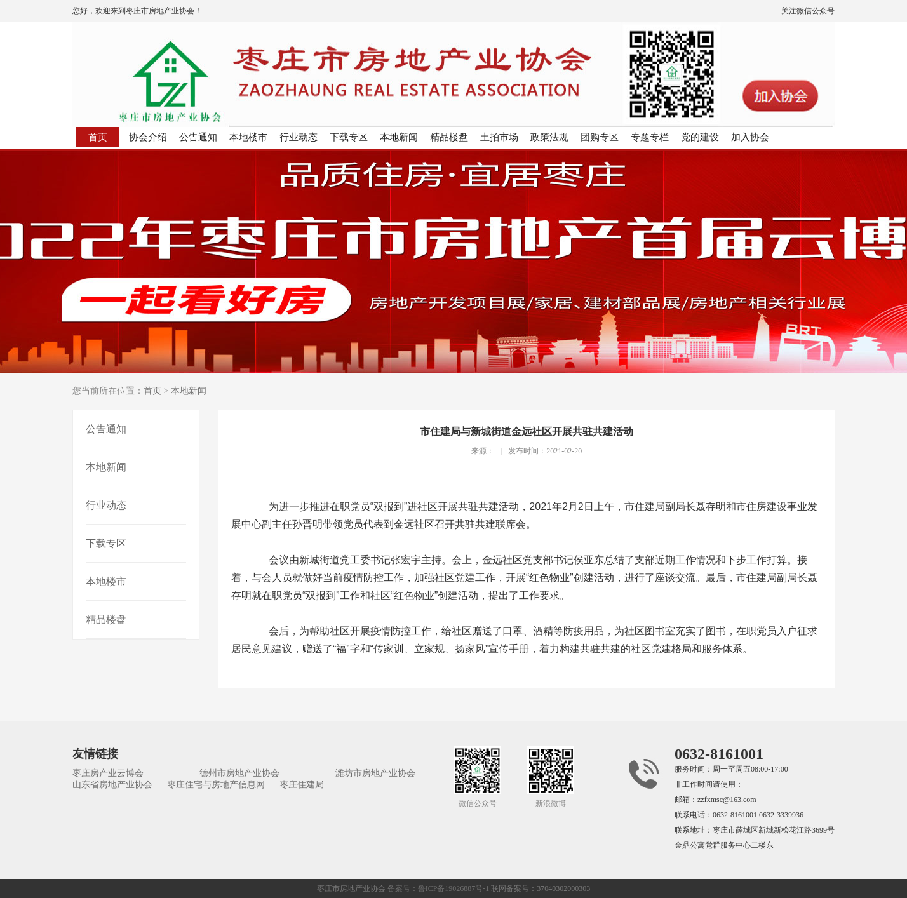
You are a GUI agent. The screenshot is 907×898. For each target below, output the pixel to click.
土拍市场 (499, 137)
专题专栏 (650, 137)
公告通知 (198, 137)
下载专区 (349, 137)
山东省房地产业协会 (112, 784)
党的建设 (700, 137)
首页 (97, 137)
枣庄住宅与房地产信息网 (216, 784)
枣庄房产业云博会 (108, 773)
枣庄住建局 (301, 784)
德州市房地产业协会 (239, 773)
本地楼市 (248, 137)
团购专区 (600, 137)
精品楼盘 (449, 137)
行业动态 (298, 137)
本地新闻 (399, 137)
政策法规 (549, 137)
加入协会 (750, 137)
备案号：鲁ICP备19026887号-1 (438, 888)
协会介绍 (148, 137)
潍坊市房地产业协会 (375, 773)
